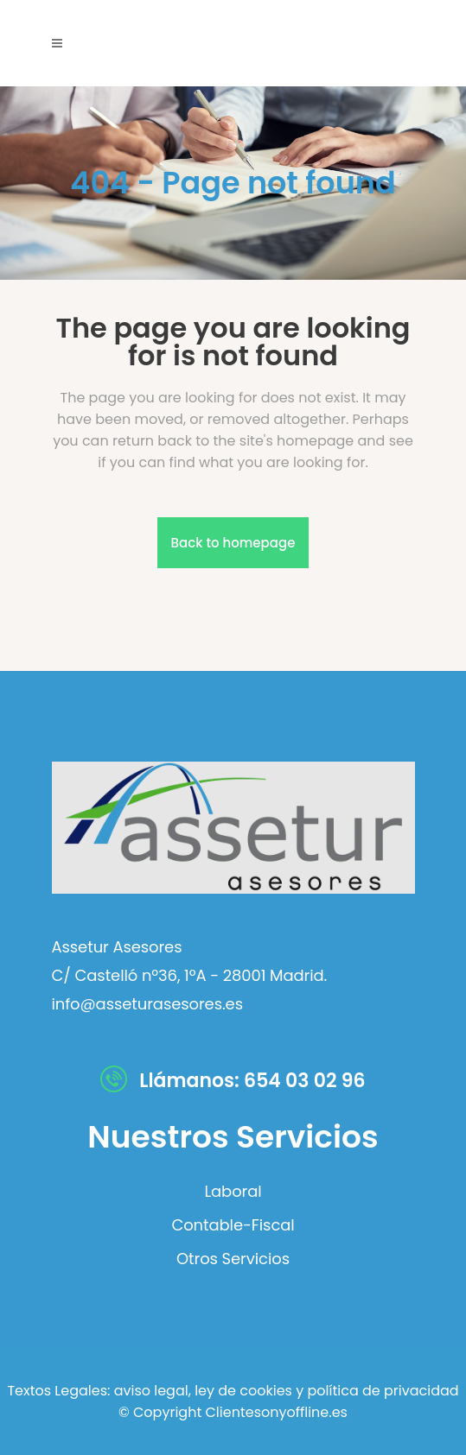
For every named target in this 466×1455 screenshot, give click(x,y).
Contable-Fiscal (232, 1225)
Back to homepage (233, 543)
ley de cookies (241, 1391)
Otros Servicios (233, 1258)
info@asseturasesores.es (147, 1004)
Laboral (232, 1191)
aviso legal (151, 1391)
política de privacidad (383, 1391)
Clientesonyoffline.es (277, 1412)
